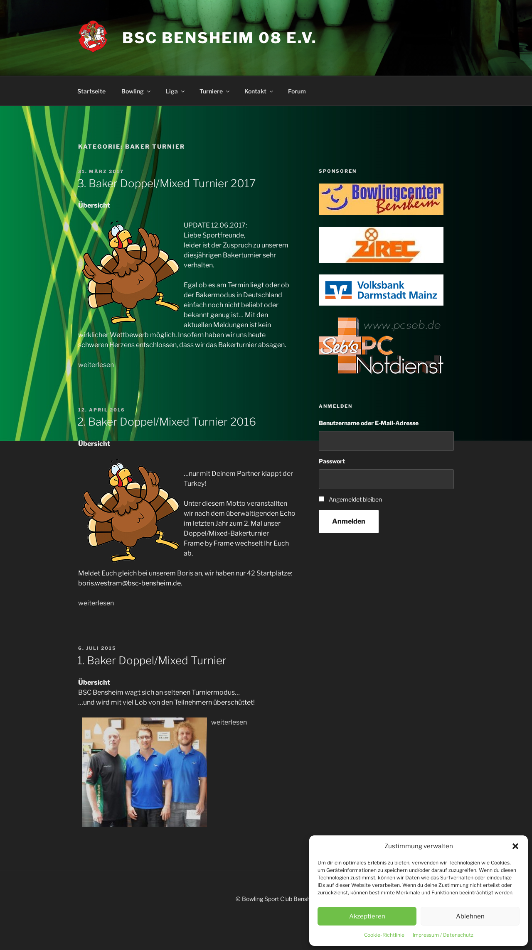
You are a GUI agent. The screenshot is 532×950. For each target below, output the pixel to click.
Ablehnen (470, 916)
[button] (515, 846)
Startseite (91, 91)
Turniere (215, 91)
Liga (175, 91)
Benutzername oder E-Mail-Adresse (369, 422)
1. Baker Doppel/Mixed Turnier (152, 660)
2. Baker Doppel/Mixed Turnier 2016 (166, 421)
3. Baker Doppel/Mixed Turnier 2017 (166, 183)
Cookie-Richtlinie (384, 935)
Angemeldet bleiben (355, 499)
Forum (297, 91)
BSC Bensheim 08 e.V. (220, 38)
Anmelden (348, 521)
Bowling (136, 91)
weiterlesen (96, 365)
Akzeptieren (367, 916)
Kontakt (259, 91)
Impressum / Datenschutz (443, 935)
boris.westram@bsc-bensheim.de (129, 583)
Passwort (332, 461)
